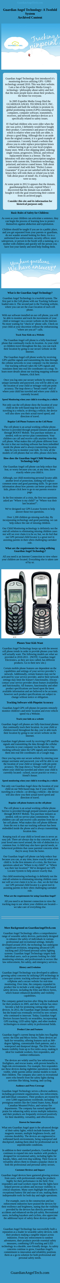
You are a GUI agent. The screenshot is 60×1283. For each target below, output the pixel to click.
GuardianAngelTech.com (30, 2)
